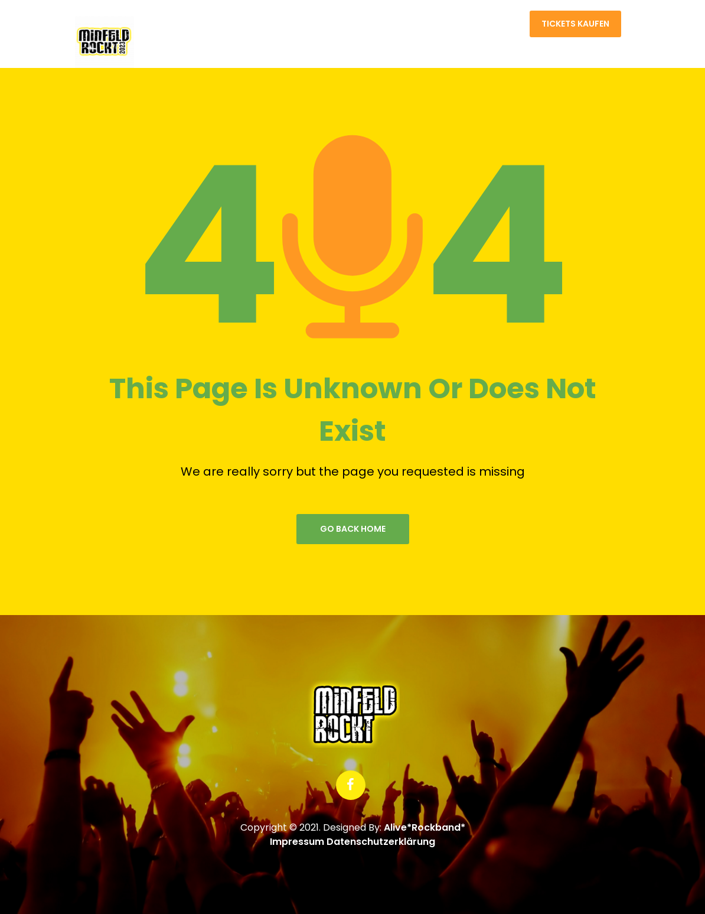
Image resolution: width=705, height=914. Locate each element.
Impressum (297, 841)
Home (457, 26)
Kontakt (501, 26)
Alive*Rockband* (424, 827)
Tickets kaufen (575, 24)
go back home (353, 529)
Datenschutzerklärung (381, 841)
